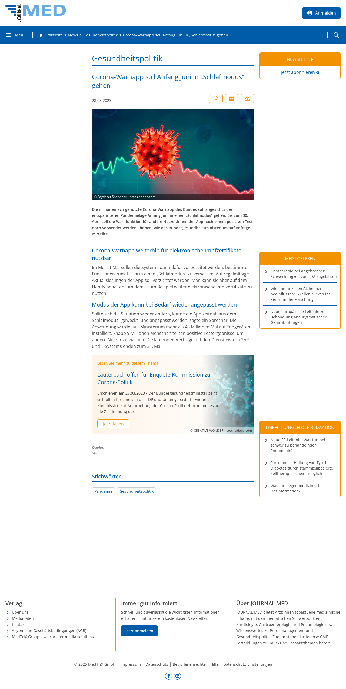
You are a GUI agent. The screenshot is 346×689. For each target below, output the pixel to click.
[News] (73, 35)
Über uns (20, 612)
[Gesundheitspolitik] (101, 35)
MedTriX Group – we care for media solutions (53, 636)
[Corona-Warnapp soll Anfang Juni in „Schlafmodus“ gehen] (175, 35)
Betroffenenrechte (189, 664)
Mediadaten (23, 618)
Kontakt (19, 624)
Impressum (130, 664)
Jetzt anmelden (139, 630)
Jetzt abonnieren (298, 72)
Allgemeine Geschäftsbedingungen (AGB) (49, 630)
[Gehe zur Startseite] (51, 35)
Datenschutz (156, 664)
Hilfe (214, 664)
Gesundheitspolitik (136, 491)
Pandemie (103, 491)
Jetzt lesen (113, 424)
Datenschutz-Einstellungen (247, 664)
